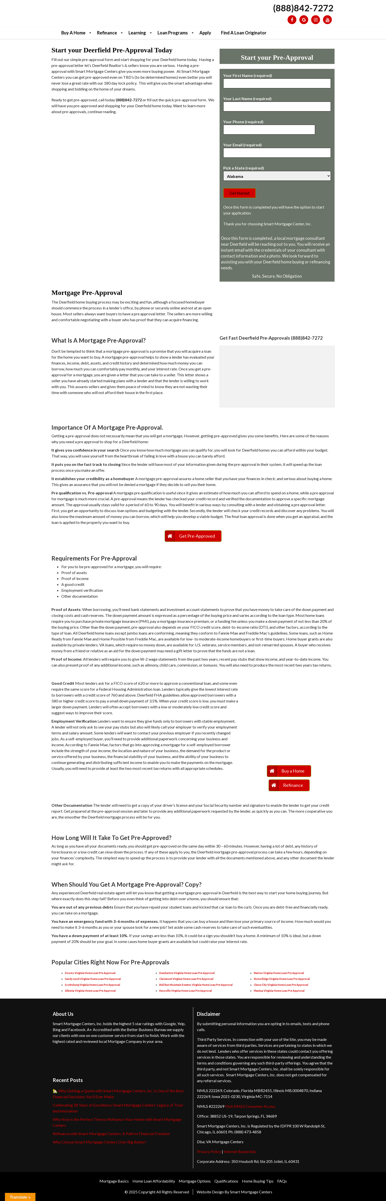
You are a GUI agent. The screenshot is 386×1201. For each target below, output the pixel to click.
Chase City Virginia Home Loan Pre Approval (281, 984)
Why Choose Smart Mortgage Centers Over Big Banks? (99, 1142)
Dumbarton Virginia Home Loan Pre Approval (187, 972)
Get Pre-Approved (197, 536)
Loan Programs (173, 32)
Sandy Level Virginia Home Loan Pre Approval (93, 978)
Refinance (107, 32)
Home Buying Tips (257, 1181)
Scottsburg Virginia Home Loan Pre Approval (92, 984)
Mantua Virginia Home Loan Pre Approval (279, 990)
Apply (205, 32)
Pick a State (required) (277, 172)
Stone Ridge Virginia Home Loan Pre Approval (282, 978)
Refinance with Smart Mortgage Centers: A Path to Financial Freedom (111, 1133)
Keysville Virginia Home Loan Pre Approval (185, 990)
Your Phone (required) (269, 125)
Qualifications (226, 1181)
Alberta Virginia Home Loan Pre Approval (90, 990)
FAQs (282, 1181)
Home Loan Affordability (153, 1181)
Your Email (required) (277, 148)
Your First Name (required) (277, 79)
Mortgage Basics (114, 1181)
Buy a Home (73, 32)
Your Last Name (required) (277, 102)
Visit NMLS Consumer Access (250, 1106)
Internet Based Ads (240, 1151)
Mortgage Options (195, 1181)
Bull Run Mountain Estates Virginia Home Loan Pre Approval (196, 984)
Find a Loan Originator (243, 32)
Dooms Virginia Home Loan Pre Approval (90, 972)
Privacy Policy (209, 1151)
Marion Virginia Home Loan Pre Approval (279, 972)
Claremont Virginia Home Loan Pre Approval (186, 978)
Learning (137, 32)
